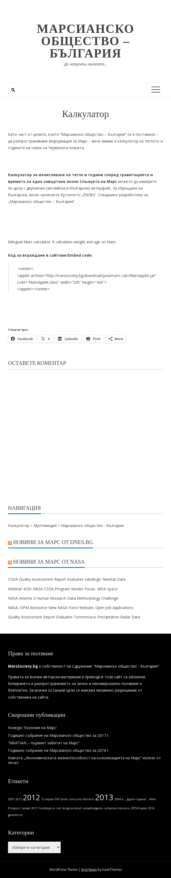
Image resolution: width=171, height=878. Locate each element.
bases (143, 808)
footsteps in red (50, 808)
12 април (47, 799)
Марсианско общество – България (85, 41)
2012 (31, 797)
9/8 (57, 799)
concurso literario (81, 799)
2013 (104, 797)
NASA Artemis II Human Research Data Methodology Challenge (63, 598)
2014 (134, 808)
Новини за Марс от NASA (49, 562)
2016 (151, 808)
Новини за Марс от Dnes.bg (53, 542)
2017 (34, 808)
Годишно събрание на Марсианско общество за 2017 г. (59, 735)
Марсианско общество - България (92, 525)
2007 (11, 799)
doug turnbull (71, 808)
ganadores (15, 815)
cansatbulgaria (92, 808)
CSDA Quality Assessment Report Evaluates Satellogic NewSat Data (67, 579)
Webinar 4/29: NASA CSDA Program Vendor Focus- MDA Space (63, 588)
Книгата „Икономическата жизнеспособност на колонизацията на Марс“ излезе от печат (84, 760)
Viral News (89, 869)
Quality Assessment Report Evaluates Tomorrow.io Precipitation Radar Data (74, 616)
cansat (25, 808)
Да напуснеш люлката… (85, 64)
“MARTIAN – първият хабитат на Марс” (44, 742)
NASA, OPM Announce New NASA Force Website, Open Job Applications (71, 607)
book (64, 799)
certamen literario (116, 808)
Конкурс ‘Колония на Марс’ (32, 727)
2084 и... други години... (131, 799)
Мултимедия (45, 525)
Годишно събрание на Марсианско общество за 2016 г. (59, 750)
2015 (18, 799)
